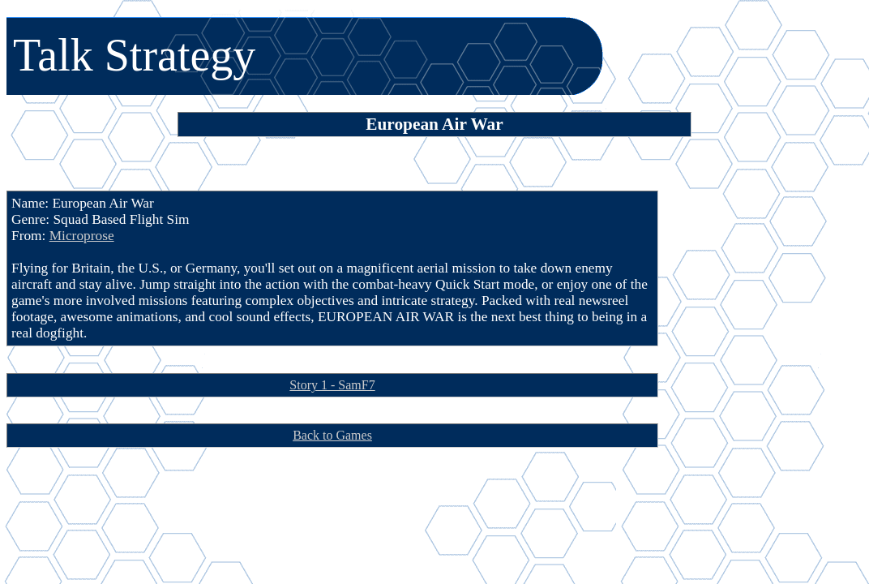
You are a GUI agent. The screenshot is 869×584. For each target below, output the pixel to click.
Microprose (81, 235)
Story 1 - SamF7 (332, 385)
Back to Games (332, 435)
